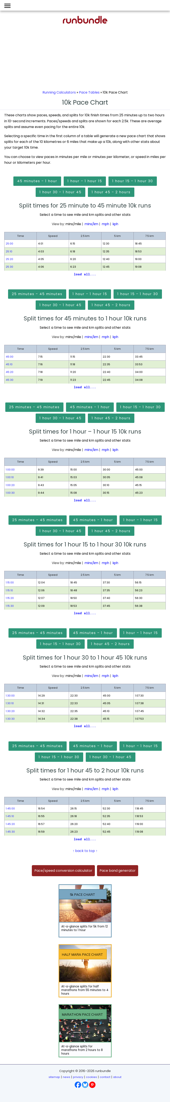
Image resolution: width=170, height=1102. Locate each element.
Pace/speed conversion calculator (63, 870)
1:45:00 (10, 808)
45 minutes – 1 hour (37, 181)
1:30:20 (10, 711)
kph (115, 224)
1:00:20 (10, 485)
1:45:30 (10, 832)
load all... (85, 274)
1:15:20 (10, 598)
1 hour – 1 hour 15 (84, 181)
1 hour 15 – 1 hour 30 (132, 181)
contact (105, 1077)
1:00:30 (10, 493)
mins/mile (73, 224)
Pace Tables (89, 92)
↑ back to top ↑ (85, 850)
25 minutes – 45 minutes (37, 293)
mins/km (91, 224)
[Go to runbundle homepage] (85, 22)
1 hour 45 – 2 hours (111, 192)
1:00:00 (10, 470)
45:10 (9, 364)
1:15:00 (10, 582)
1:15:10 (9, 590)
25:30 (9, 267)
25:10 (9, 251)
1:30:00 (10, 696)
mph (105, 224)
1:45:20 (10, 824)
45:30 (9, 380)
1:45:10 (10, 816)
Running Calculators (59, 92)
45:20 (9, 372)
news (66, 1077)
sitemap (54, 1077)
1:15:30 (10, 606)
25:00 (9, 244)
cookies (91, 1077)
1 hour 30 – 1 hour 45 (60, 192)
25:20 (9, 259)
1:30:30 (10, 719)
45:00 (9, 357)
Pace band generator (118, 870)
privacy (78, 1077)
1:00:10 (10, 477)
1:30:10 (10, 703)
